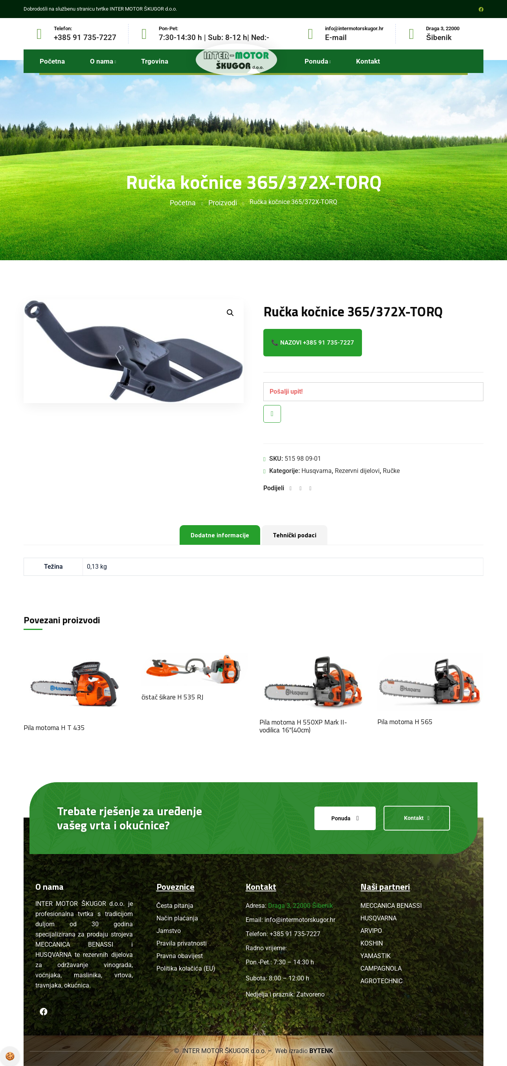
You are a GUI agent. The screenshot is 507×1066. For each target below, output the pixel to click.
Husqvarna (316, 471)
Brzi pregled (272, 414)
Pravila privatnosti (10, 1056)
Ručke (391, 471)
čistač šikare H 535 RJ (172, 697)
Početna (183, 203)
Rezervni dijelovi (357, 471)
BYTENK (321, 1051)
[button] (230, 313)
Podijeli (273, 488)
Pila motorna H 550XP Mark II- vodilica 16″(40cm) (303, 726)
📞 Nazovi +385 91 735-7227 (312, 342)
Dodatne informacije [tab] (220, 535)
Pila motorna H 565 (405, 722)
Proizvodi (222, 203)
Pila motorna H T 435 (54, 728)
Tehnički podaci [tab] (294, 535)
